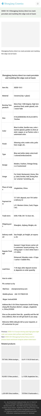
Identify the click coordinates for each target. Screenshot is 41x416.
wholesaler (32, 413)
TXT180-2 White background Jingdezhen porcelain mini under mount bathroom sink (10, 359)
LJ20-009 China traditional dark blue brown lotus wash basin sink (10, 393)
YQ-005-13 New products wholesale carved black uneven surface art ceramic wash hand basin (10, 376)
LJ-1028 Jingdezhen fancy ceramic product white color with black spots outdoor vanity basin (30, 376)
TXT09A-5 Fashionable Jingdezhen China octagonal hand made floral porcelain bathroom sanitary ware (30, 393)
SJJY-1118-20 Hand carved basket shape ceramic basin (30, 359)
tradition (15, 411)
